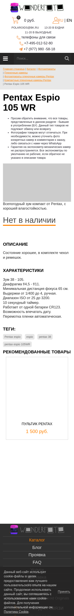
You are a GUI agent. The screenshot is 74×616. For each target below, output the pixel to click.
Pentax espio (13, 336)
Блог (37, 547)
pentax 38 (45, 336)
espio (29, 336)
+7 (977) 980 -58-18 (39, 49)
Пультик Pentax (37, 424)
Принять (64, 591)
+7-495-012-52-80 (38, 43)
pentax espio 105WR (17, 344)
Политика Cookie (16, 611)
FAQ (37, 562)
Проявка (36, 554)
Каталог (37, 540)
